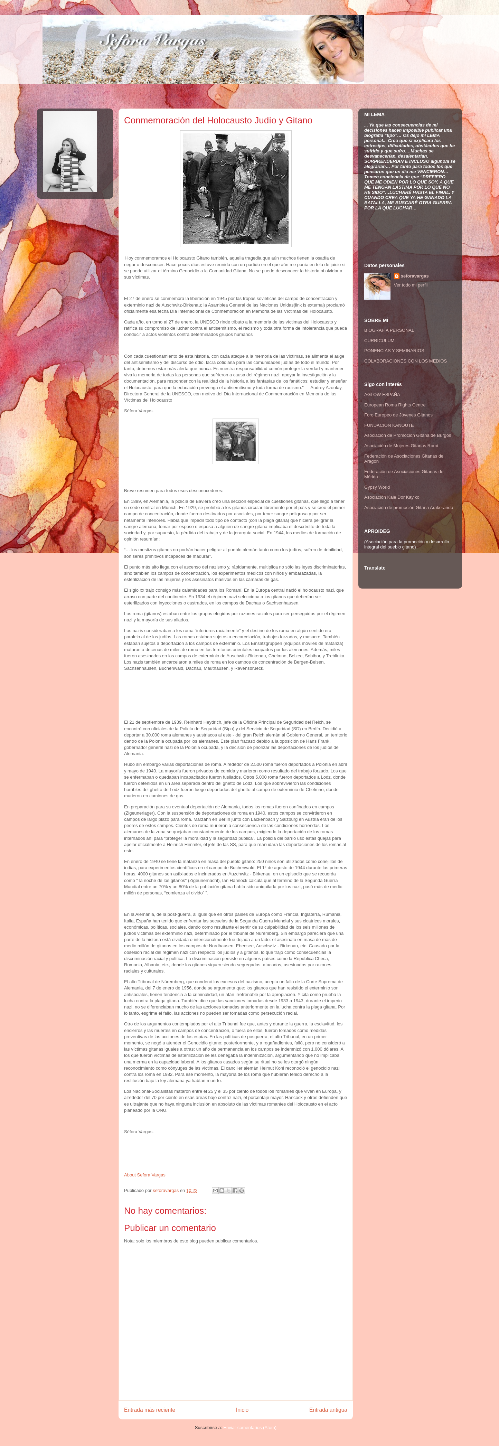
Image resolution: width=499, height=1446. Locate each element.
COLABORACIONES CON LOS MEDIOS (405, 361)
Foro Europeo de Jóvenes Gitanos (398, 414)
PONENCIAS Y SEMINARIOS (394, 350)
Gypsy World (377, 487)
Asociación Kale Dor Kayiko (392, 497)
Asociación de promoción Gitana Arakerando (408, 507)
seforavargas (166, 1190)
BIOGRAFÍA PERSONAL (389, 330)
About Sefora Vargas (145, 1174)
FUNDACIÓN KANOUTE (389, 425)
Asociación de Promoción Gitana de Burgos (407, 435)
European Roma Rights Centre (395, 404)
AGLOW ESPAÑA (382, 394)
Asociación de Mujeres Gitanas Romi (401, 445)
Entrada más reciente (149, 1410)
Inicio (242, 1410)
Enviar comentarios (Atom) (249, 1427)
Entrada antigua (328, 1410)
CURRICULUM (379, 340)
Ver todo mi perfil (411, 285)
